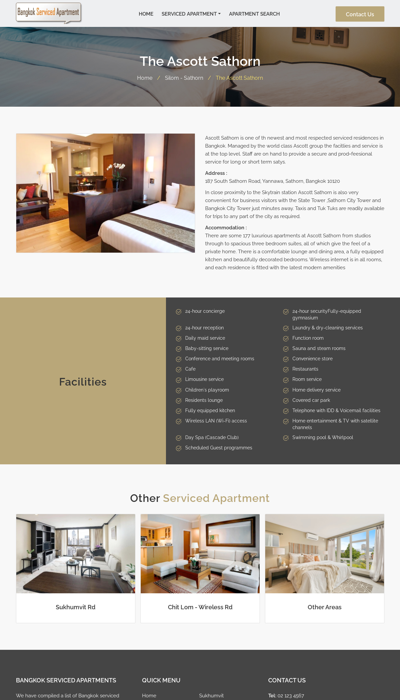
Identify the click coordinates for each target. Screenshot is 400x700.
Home (146, 13)
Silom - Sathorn (184, 77)
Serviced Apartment (189, 13)
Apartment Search (254, 13)
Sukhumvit (211, 695)
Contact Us (360, 14)
